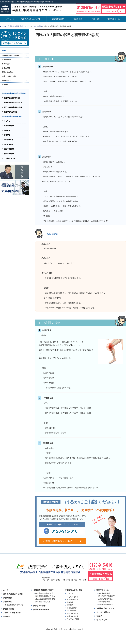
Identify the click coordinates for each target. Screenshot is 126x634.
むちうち (28, 26)
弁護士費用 (6, 68)
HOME (3, 26)
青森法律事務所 (104, 593)
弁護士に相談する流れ (9, 76)
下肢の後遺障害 (9, 154)
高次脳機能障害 (9, 126)
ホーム (5, 590)
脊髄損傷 (7, 130)
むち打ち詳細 (37, 26)
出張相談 (5, 84)
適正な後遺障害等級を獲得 (13, 107)
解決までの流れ (7, 72)
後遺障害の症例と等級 (15, 26)
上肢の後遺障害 (9, 149)
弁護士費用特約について (14, 605)
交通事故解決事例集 (41, 610)
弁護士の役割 (6, 59)
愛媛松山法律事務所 (105, 604)
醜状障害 (7, 135)
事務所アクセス (7, 80)
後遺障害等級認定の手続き (13, 103)
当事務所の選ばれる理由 (10, 55)
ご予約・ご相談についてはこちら (62, 541)
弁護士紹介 (6, 64)
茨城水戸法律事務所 (105, 599)
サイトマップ (101, 620)
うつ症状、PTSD (9, 158)
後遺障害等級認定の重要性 (15, 93)
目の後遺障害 (8, 140)
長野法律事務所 (104, 602)
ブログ (99, 616)
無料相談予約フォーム (105, 608)
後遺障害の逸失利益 (10, 112)
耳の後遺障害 (8, 144)
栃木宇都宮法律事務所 (106, 596)
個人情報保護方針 (103, 612)
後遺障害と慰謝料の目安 (12, 98)
